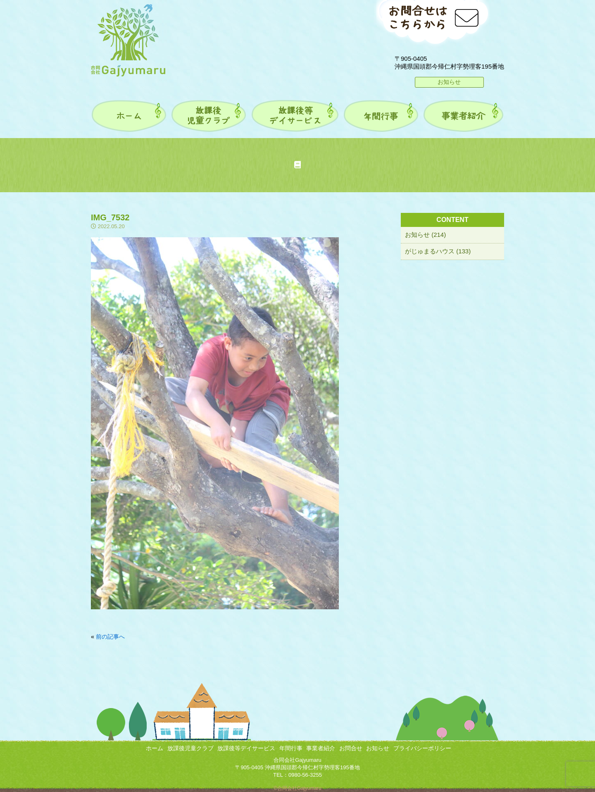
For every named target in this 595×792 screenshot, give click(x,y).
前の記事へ (110, 636)
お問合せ (350, 748)
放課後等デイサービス (246, 748)
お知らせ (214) (425, 234)
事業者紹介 (320, 748)
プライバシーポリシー (422, 748)
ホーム (154, 748)
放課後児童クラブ (190, 748)
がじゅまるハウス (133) (438, 251)
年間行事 (290, 748)
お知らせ (449, 82)
